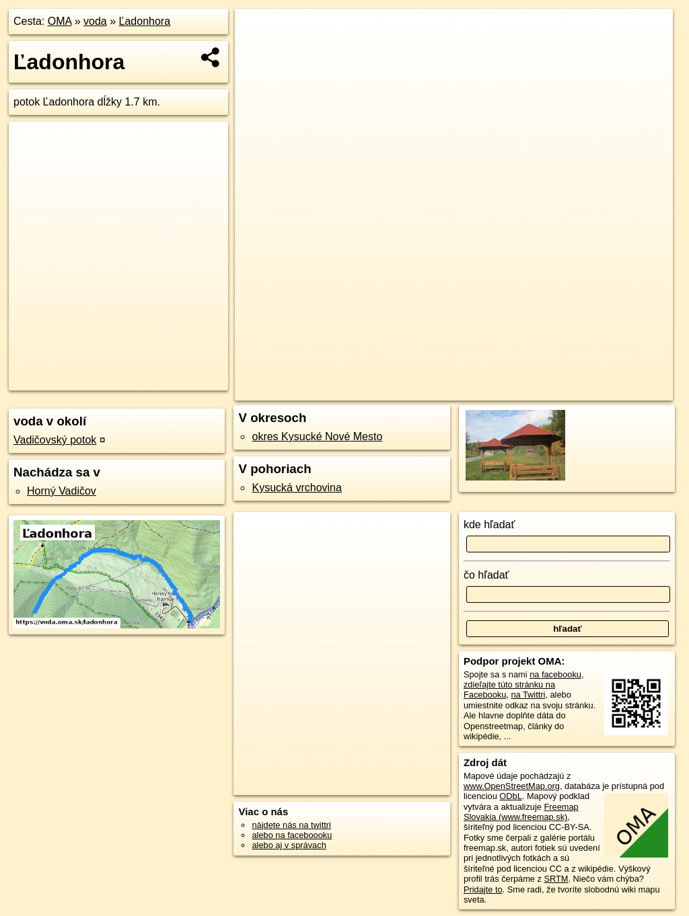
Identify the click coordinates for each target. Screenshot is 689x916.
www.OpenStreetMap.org (512, 786)
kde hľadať (489, 524)
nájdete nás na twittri (291, 825)
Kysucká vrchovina (296, 487)
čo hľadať (486, 575)
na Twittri (528, 695)
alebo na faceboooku (292, 835)
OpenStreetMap (447, 390)
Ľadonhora (145, 21)
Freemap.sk (516, 390)
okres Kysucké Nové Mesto (317, 436)
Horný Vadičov (61, 491)
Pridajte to (483, 889)
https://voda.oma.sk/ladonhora (615, 390)
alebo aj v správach (289, 845)
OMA (60, 21)
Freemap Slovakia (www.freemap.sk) (521, 812)
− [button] (258, 52)
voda (95, 21)
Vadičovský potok (54, 440)
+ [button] (258, 32)
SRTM (556, 879)
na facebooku (555, 674)
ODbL (510, 796)
